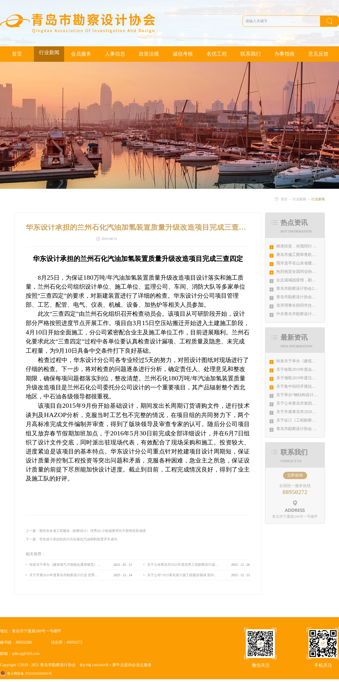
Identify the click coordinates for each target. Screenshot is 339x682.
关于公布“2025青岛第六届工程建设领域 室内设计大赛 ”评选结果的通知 (182, 575)
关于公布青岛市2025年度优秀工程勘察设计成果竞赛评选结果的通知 (182, 565)
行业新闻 (299, 199)
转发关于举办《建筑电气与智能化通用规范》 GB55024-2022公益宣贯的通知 (65, 565)
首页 (17, 54)
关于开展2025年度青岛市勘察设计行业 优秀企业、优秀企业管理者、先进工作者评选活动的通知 (65, 575)
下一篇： (71, 539)
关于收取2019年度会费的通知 (302, 369)
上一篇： (86, 531)
